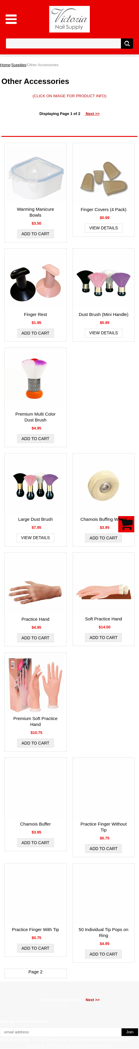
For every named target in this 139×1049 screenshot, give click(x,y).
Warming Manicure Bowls (35, 212)
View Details (103, 228)
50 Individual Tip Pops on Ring (104, 932)
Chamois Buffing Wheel (103, 519)
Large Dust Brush (35, 519)
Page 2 (35, 971)
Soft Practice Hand (103, 618)
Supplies (18, 65)
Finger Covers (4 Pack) (103, 209)
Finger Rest (35, 314)
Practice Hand (35, 619)
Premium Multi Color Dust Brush (35, 416)
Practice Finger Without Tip (103, 826)
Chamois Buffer (35, 823)
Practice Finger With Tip (35, 929)
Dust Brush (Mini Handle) (104, 314)
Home (5, 65)
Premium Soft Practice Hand (35, 721)
